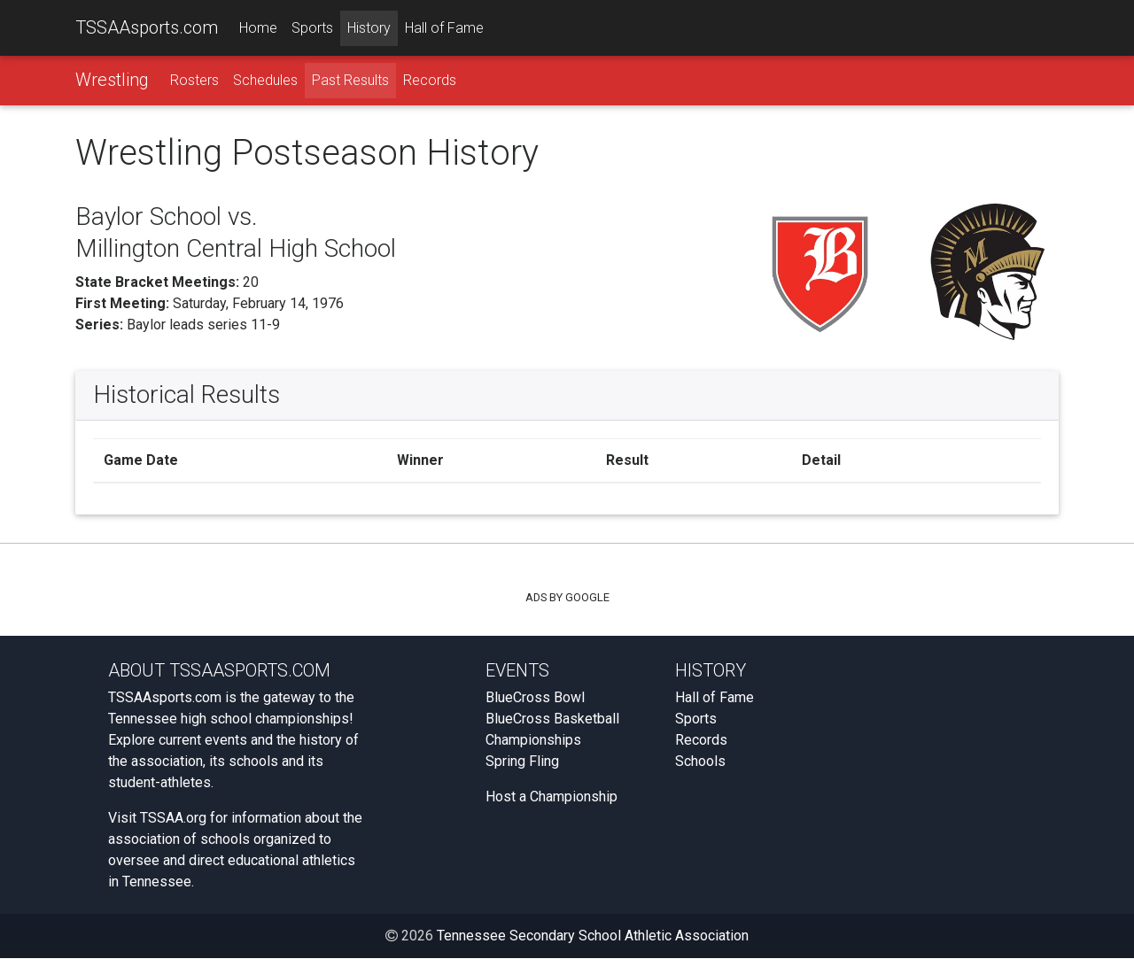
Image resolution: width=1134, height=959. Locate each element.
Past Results (350, 81)
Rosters (194, 81)
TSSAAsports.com (146, 27)
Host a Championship (551, 797)
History (369, 27)
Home (258, 27)
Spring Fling (522, 762)
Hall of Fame (444, 27)
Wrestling (112, 80)
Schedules (265, 81)
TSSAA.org (173, 818)
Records (429, 81)
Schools (700, 762)
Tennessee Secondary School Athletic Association (593, 936)
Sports (312, 27)
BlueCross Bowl (535, 698)
